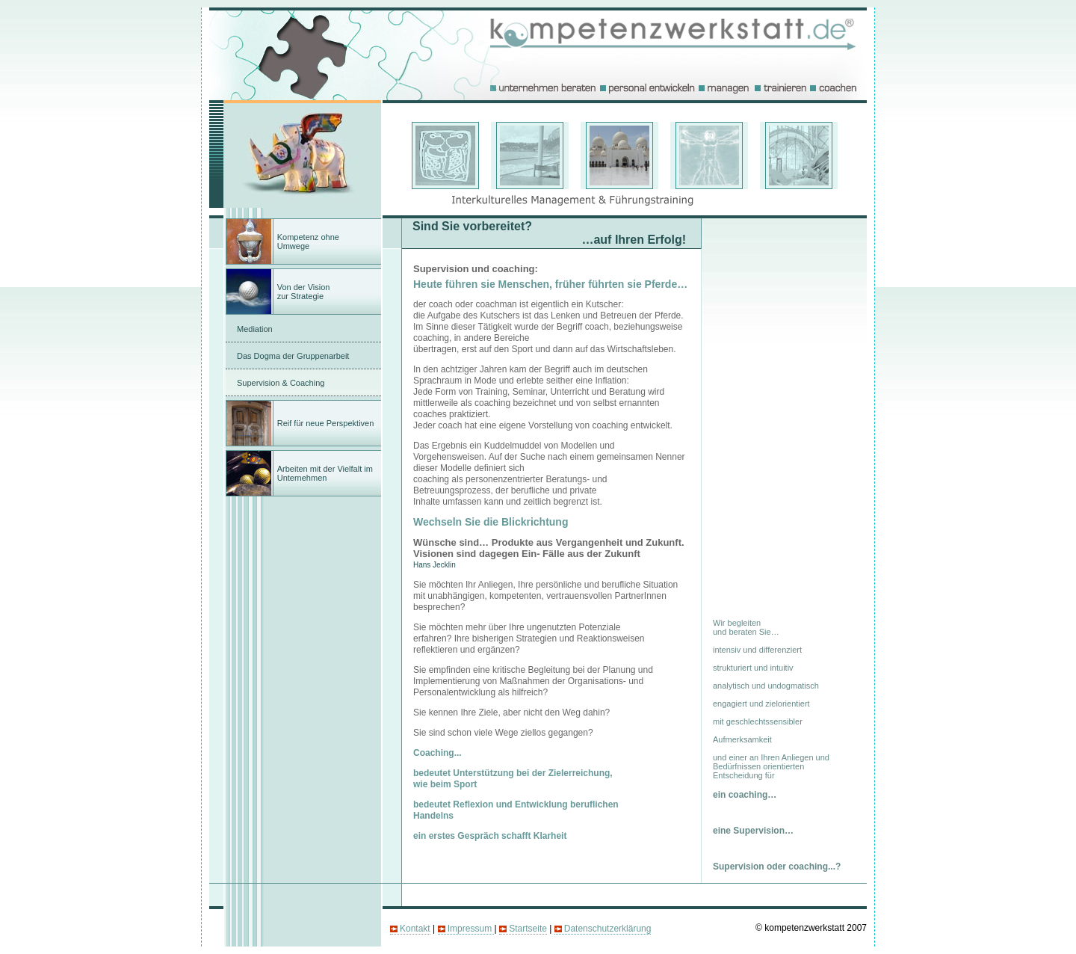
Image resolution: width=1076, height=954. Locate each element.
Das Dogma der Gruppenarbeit (293, 355)
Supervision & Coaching (280, 382)
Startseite (528, 928)
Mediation (255, 328)
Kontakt (415, 928)
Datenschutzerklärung (608, 928)
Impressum (471, 928)
